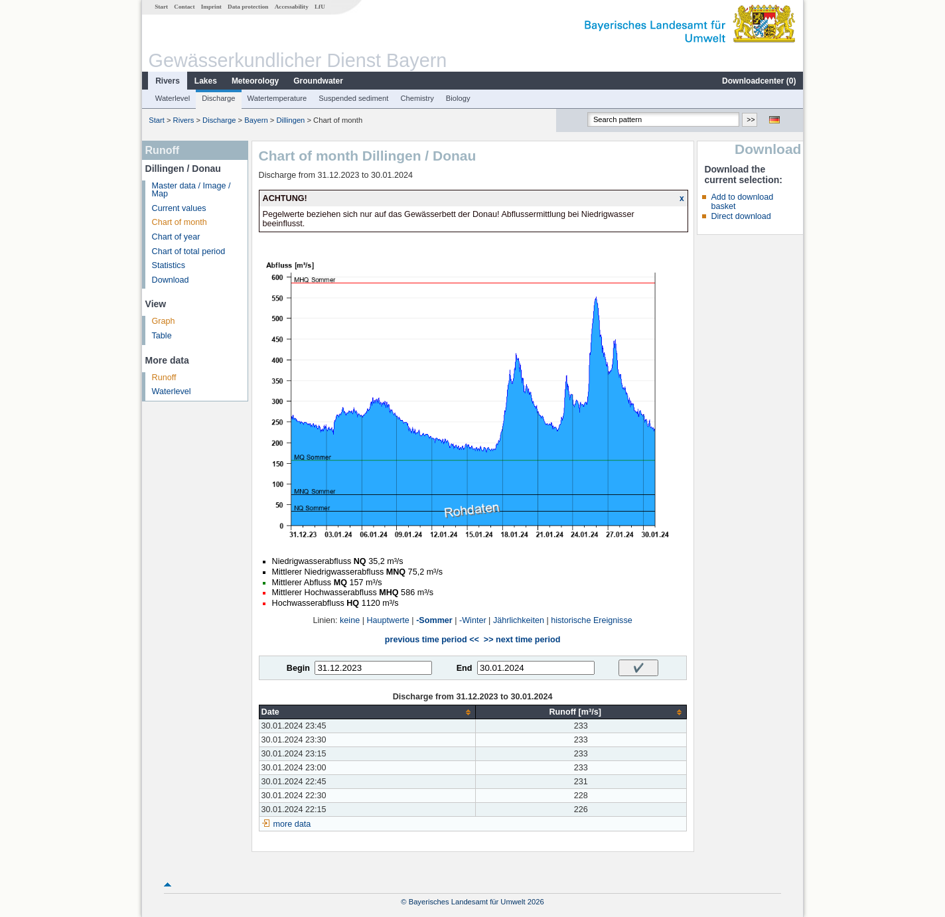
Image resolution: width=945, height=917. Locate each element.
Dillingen (290, 120)
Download (170, 280)
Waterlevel (172, 98)
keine (350, 620)
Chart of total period (189, 251)
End (464, 668)
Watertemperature (277, 98)
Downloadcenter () (759, 81)
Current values (179, 208)
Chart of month (179, 222)
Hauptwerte (387, 620)
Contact (184, 6)
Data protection (248, 6)
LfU (320, 6)
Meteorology (255, 81)
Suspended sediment (353, 98)
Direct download (740, 216)
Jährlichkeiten (518, 620)
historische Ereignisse (591, 620)
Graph (163, 321)
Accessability (292, 6)
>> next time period (522, 639)
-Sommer (434, 620)
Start (161, 6)
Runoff (164, 377)
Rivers (167, 81)
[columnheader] (367, 712)
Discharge (218, 98)
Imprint (211, 6)
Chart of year (176, 237)
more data (292, 824)
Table (162, 335)
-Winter (472, 620)
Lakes (205, 81)
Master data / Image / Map (191, 190)
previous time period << (432, 639)
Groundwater (318, 81)
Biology (458, 98)
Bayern (255, 120)
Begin (298, 668)
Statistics (168, 265)
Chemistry (416, 98)
